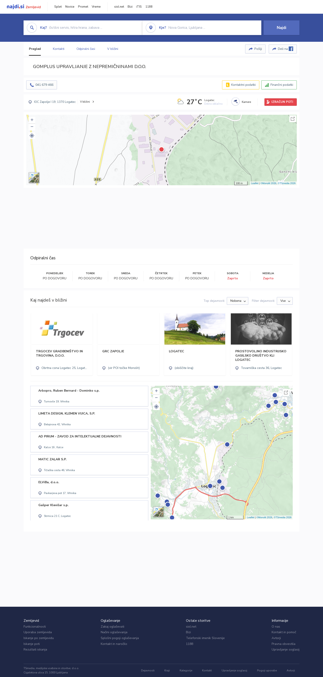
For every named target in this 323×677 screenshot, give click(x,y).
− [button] (32, 127)
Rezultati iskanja (35, 649)
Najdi (281, 27)
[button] (31, 135)
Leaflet (254, 183)
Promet (83, 7)
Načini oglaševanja (114, 632)
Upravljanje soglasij (285, 649)
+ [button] (32, 120)
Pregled (35, 49)
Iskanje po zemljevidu (39, 638)
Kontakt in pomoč (284, 632)
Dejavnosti (148, 670)
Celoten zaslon (292, 118)
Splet (58, 7)
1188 (149, 7)
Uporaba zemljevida (38, 632)
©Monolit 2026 (268, 183)
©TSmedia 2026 (287, 183)
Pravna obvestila (283, 644)
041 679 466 (44, 85)
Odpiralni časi (85, 49)
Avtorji (276, 638)
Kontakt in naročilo (114, 644)
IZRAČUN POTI (282, 102)
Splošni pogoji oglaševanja (120, 638)
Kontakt (207, 670)
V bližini (112, 49)
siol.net (119, 7)
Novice (69, 7)
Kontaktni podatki (243, 85)
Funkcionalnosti (35, 626)
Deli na (285, 48)
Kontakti (58, 49)
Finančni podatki (282, 85)
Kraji (167, 670)
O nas (276, 626)
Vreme (96, 7)
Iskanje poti (32, 644)
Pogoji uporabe (267, 670)
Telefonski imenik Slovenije (205, 638)
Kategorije (186, 670)
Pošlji (258, 49)
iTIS (139, 7)
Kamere (246, 102)
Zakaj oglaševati (112, 626)
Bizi (130, 7)
